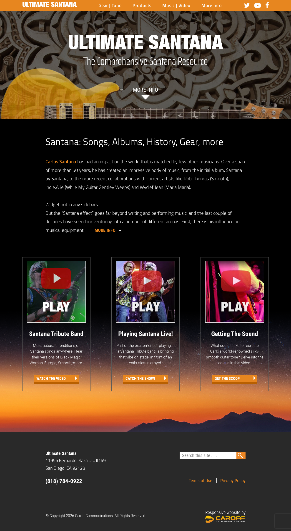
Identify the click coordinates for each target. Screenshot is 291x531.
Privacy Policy (233, 480)
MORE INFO (105, 230)
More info (145, 90)
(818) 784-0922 (63, 481)
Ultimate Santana (49, 5)
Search (241, 455)
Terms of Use (200, 480)
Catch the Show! (140, 378)
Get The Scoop (227, 378)
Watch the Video (51, 378)
